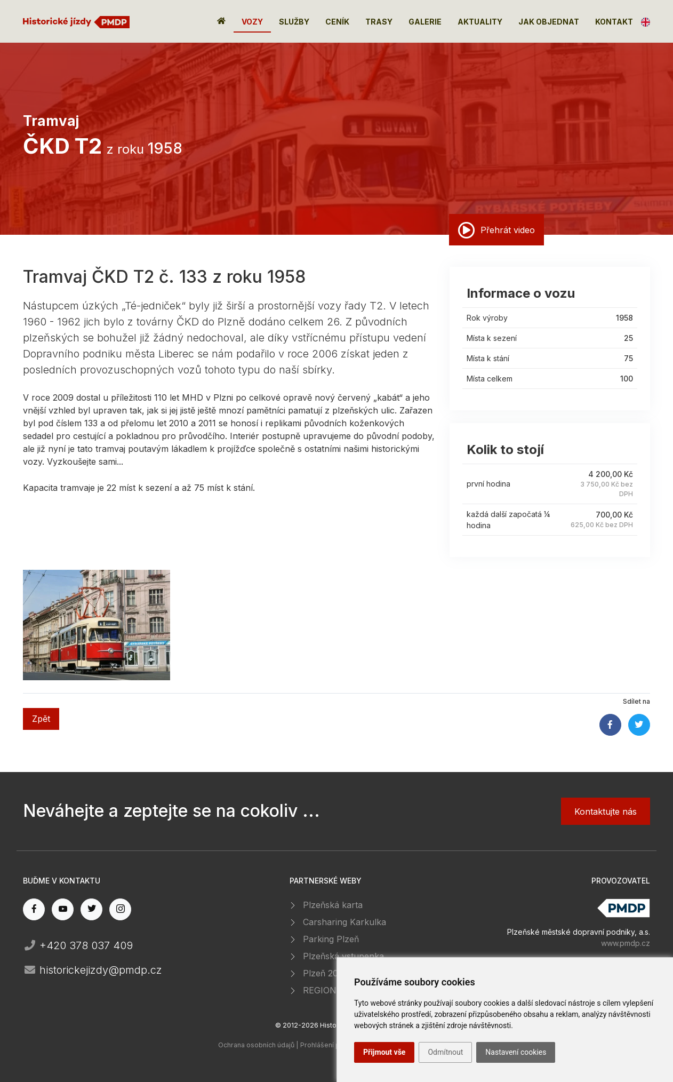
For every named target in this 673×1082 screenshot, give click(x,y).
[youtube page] (63, 909)
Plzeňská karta (333, 905)
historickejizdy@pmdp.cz (92, 970)
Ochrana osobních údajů (256, 1045)
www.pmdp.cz (625, 943)
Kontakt (614, 21)
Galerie (425, 21)
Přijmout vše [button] (384, 1052)
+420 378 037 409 (78, 945)
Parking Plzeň (331, 939)
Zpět (41, 718)
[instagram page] (120, 909)
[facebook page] (34, 909)
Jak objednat (548, 21)
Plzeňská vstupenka (343, 956)
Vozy (252, 21)
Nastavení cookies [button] (515, 1052)
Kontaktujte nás (605, 811)
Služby (294, 21)
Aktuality (480, 21)
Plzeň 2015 (325, 973)
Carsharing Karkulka (344, 922)
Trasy (378, 21)
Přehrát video (496, 229)
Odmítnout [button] (445, 1052)
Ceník (337, 21)
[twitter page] (91, 909)
